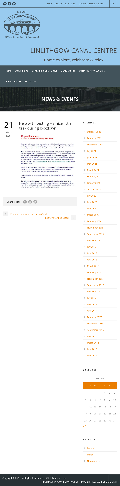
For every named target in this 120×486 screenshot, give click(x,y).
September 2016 (95, 329)
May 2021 (92, 163)
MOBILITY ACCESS (90, 481)
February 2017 (94, 317)
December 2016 (95, 323)
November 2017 (95, 278)
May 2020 (92, 208)
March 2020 (93, 214)
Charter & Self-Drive (45, 70)
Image (90, 454)
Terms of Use (59, 477)
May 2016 (92, 336)
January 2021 (93, 182)
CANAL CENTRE (13, 81)
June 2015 (92, 349)
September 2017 (95, 285)
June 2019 (92, 253)
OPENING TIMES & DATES (92, 3)
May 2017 (92, 304)
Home (8, 70)
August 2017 (93, 291)
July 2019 (91, 246)
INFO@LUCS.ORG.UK (51, 481)
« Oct (85, 426)
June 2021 (92, 157)
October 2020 (94, 189)
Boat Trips (21, 70)
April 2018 (92, 259)
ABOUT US (31, 81)
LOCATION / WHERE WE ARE (61, 3)
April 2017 (92, 310)
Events (90, 448)
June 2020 (92, 202)
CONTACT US (72, 481)
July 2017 (91, 297)
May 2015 (92, 355)
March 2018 (93, 266)
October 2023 (94, 131)
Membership (68, 70)
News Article (93, 461)
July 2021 (91, 150)
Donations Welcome (92, 70)
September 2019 (95, 234)
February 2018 (94, 272)
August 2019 (93, 240)
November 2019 (95, 227)
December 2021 (95, 144)
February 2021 (94, 176)
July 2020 (91, 195)
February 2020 (94, 221)
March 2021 (93, 170)
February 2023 (94, 138)
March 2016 (93, 342)
